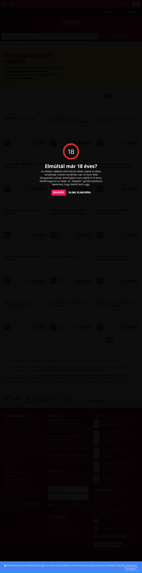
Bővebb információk (127, 565)
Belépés (58, 192)
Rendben (131, 568)
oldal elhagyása (80, 192)
